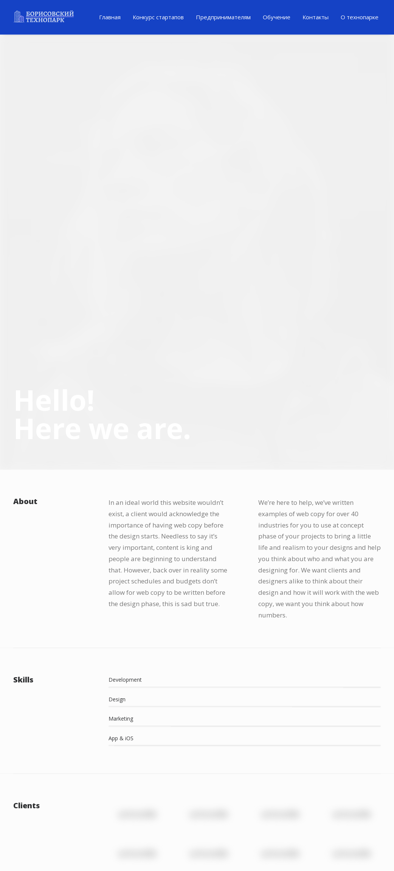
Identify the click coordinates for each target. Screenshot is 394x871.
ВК (156, 832)
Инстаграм (144, 832)
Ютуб (169, 832)
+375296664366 (341, 829)
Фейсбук (131, 832)
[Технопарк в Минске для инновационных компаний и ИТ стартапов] (43, 16)
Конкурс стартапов (158, 17)
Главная (110, 17)
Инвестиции (33, 726)
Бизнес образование (342, 741)
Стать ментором (335, 756)
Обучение (276, 17)
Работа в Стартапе (338, 726)
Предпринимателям (223, 17)
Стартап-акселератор (343, 771)
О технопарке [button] (359, 17)
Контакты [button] (315, 17)
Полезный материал (145, 700)
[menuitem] (110, 17)
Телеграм (118, 832)
